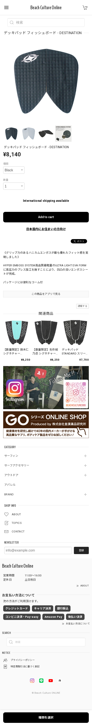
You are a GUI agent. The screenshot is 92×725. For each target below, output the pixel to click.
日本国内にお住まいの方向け (46, 229)
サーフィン (11, 455)
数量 (6, 179)
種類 (6, 163)
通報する (82, 306)
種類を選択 (46, 717)
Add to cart (46, 217)
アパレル (10, 484)
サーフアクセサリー (16, 465)
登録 (81, 550)
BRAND (9, 494)
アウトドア (11, 475)
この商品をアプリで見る (46, 293)
